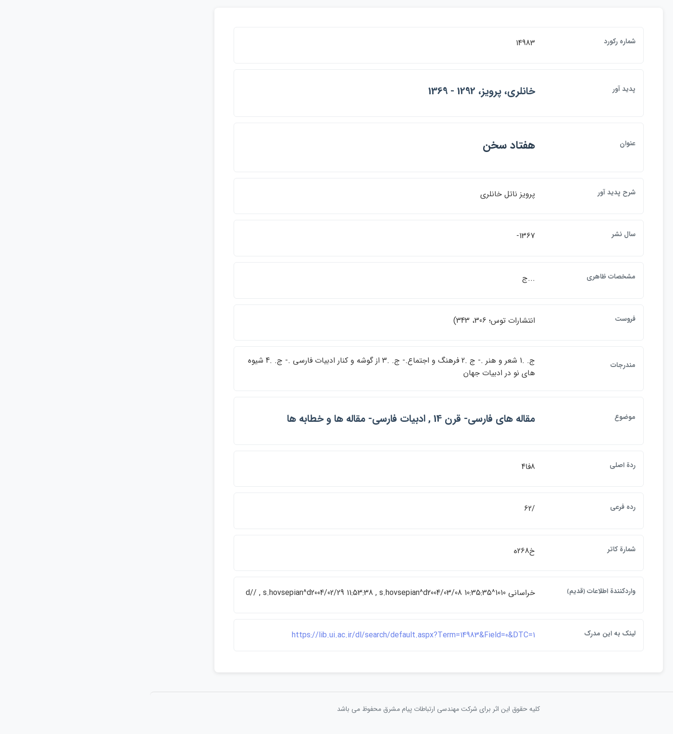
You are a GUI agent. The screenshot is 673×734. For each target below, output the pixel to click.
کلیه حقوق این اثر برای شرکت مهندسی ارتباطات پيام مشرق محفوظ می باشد (336, 709)
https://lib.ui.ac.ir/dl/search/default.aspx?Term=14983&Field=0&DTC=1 (311, 635)
